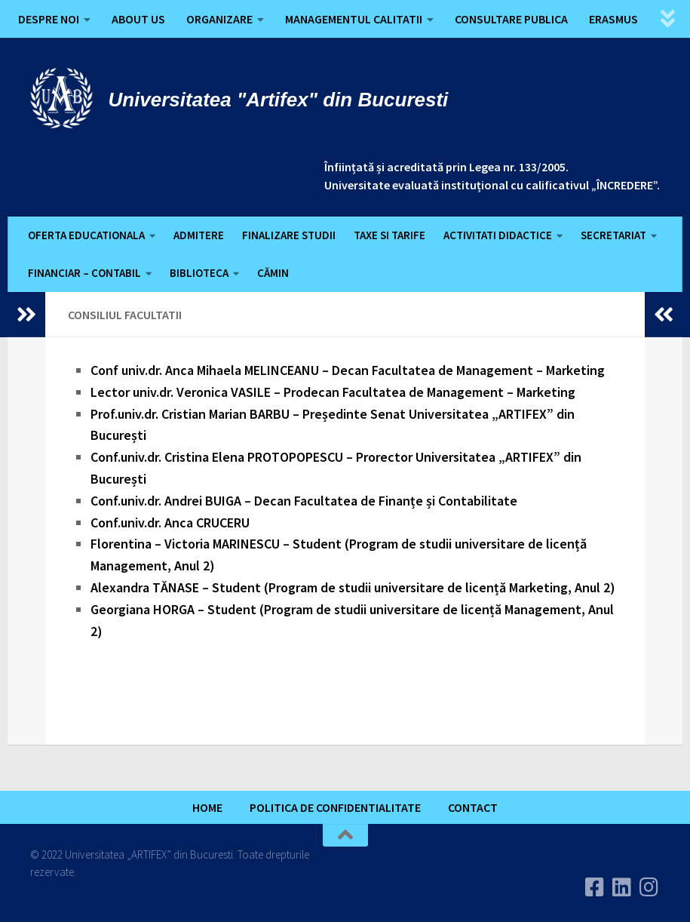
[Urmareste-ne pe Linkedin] (622, 887)
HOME (207, 807)
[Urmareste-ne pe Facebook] (595, 887)
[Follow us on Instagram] (649, 887)
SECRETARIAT (613, 235)
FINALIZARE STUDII (289, 235)
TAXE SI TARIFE (389, 235)
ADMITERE (198, 235)
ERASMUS (613, 18)
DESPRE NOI (48, 18)
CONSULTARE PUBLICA (511, 18)
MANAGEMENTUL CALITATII (353, 18)
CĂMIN (273, 273)
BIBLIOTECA (199, 273)
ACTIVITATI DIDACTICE (497, 235)
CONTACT (473, 807)
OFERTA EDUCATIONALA (86, 235)
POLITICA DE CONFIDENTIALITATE (335, 807)
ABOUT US (138, 18)
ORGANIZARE (219, 18)
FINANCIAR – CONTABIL (84, 273)
